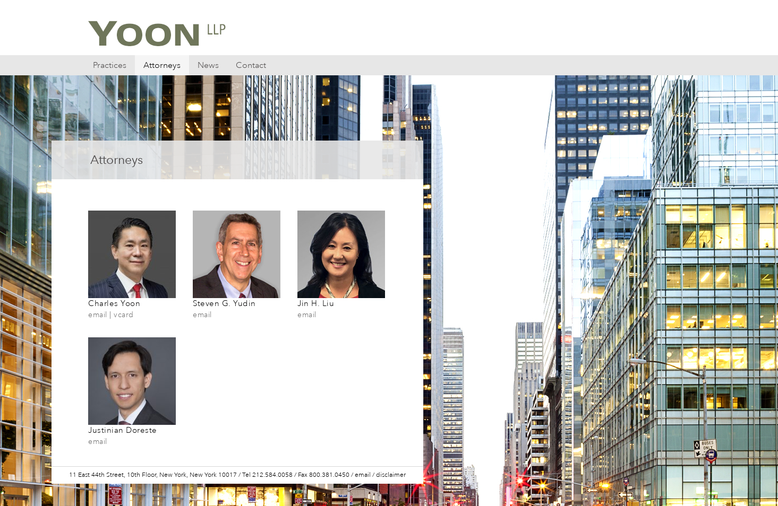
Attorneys (162, 65)
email (97, 314)
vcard (124, 314)
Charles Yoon (132, 298)
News (208, 65)
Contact (251, 65)
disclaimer (391, 475)
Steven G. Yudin (236, 298)
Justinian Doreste (132, 424)
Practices (109, 65)
